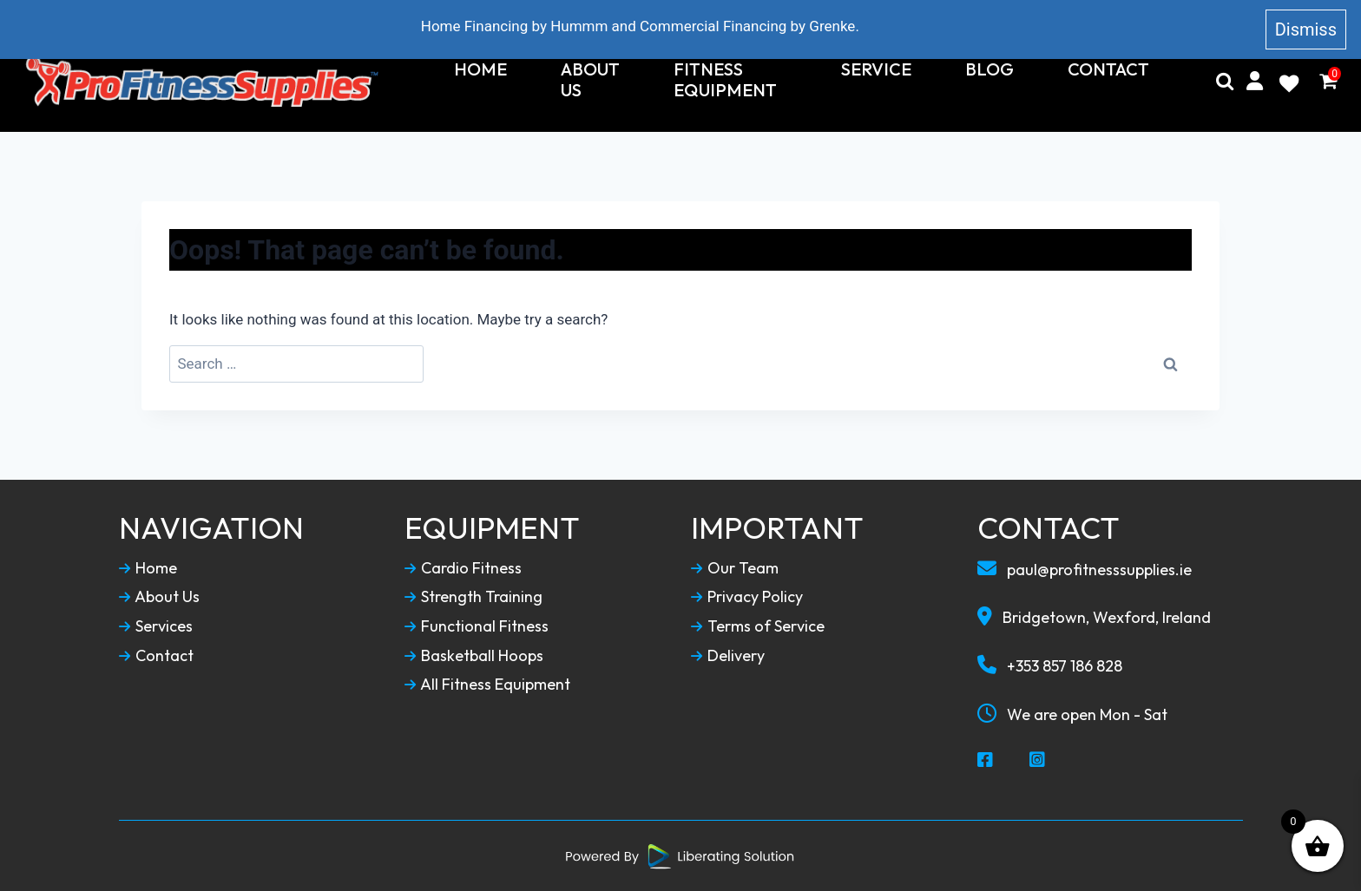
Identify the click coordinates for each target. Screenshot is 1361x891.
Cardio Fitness (463, 568)
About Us (590, 80)
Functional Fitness (476, 626)
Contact (1108, 69)
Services (156, 626)
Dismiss (1306, 29)
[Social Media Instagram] (1038, 760)
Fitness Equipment (725, 80)
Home (480, 69)
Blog (989, 69)
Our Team (735, 568)
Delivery (728, 655)
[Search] (1224, 81)
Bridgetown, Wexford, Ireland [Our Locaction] (1094, 616)
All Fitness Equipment (487, 684)
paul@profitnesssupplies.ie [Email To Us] (1084, 569)
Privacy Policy (747, 596)
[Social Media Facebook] (986, 760)
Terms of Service (758, 626)
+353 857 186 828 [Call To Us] (1049, 665)
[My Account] (1254, 81)
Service (876, 69)
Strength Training (473, 596)
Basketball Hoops (473, 655)
